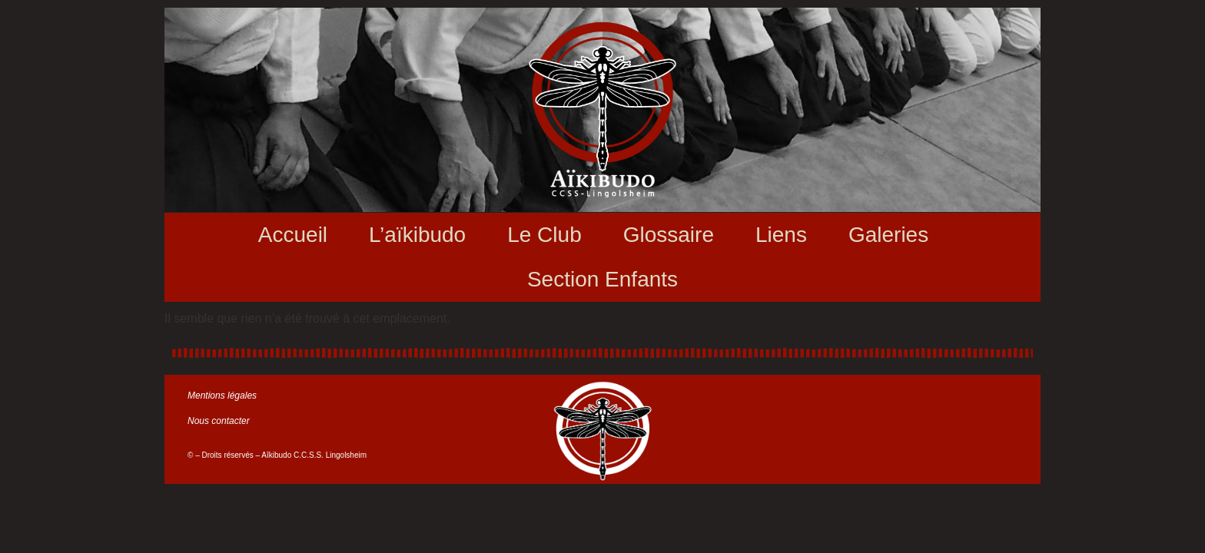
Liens (781, 235)
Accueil (292, 235)
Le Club (544, 235)
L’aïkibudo (417, 235)
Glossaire (668, 235)
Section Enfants (602, 279)
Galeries (888, 235)
